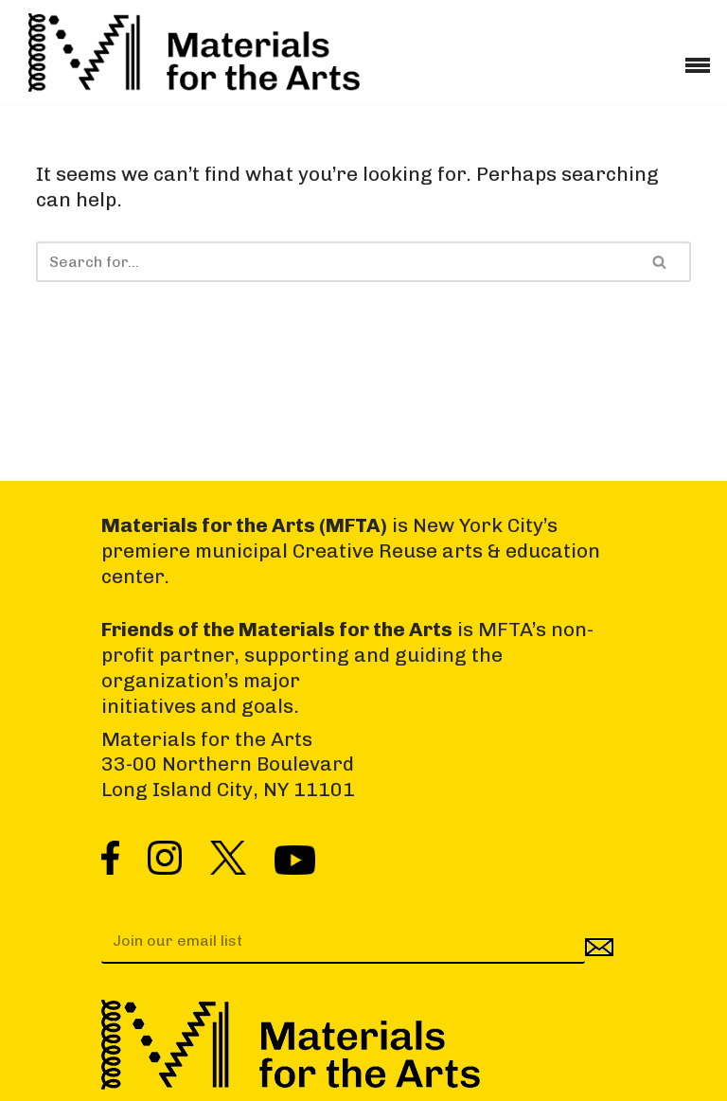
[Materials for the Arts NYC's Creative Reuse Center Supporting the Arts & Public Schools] (194, 52)
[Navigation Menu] (697, 59)
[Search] (332, 261)
